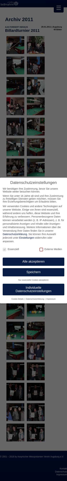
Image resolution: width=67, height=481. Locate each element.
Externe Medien (50, 249)
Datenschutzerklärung (15, 234)
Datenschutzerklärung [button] (35, 299)
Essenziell (11, 249)
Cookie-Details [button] (17, 299)
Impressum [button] (51, 299)
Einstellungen (26, 237)
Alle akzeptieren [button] (33, 261)
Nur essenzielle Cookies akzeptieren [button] (33, 280)
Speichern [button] (33, 272)
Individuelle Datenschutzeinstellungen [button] (33, 289)
